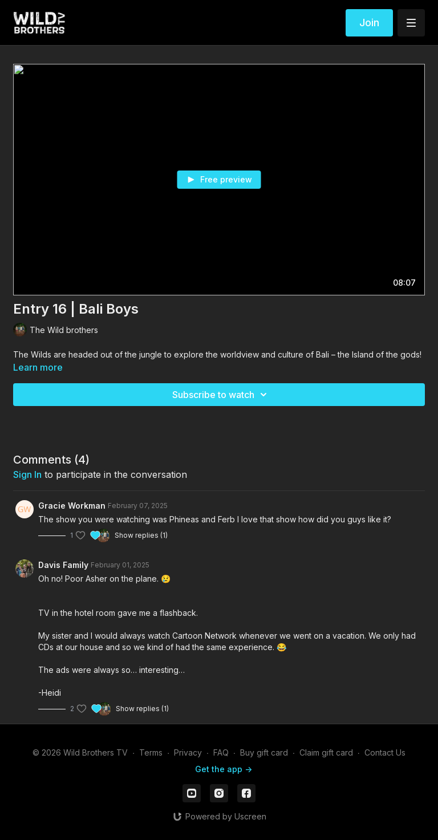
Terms (151, 752)
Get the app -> (223, 769)
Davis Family (63, 565)
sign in (27, 474)
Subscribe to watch (221, 394)
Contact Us (384, 752)
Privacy (188, 752)
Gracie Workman (72, 505)
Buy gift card (264, 752)
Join (369, 23)
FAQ (221, 752)
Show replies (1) (141, 535)
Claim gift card (326, 752)
